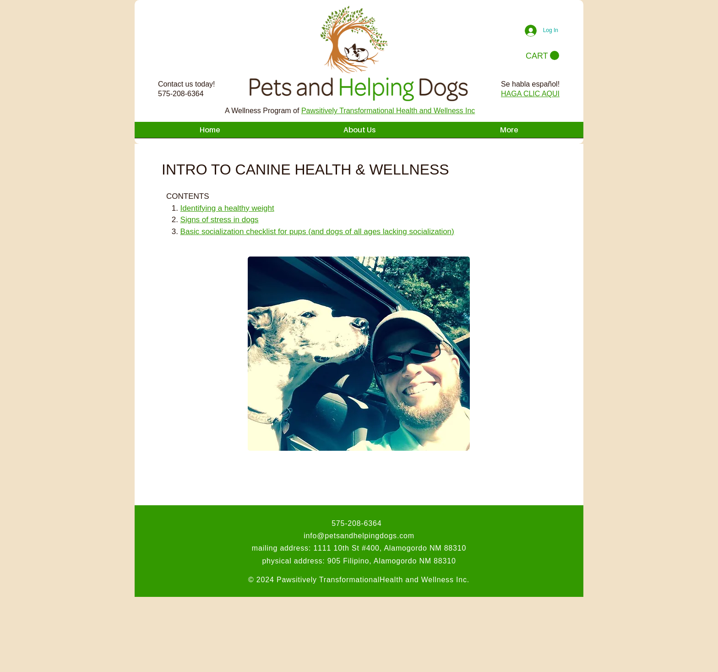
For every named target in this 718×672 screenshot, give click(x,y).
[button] (542, 55)
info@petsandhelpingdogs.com (359, 536)
